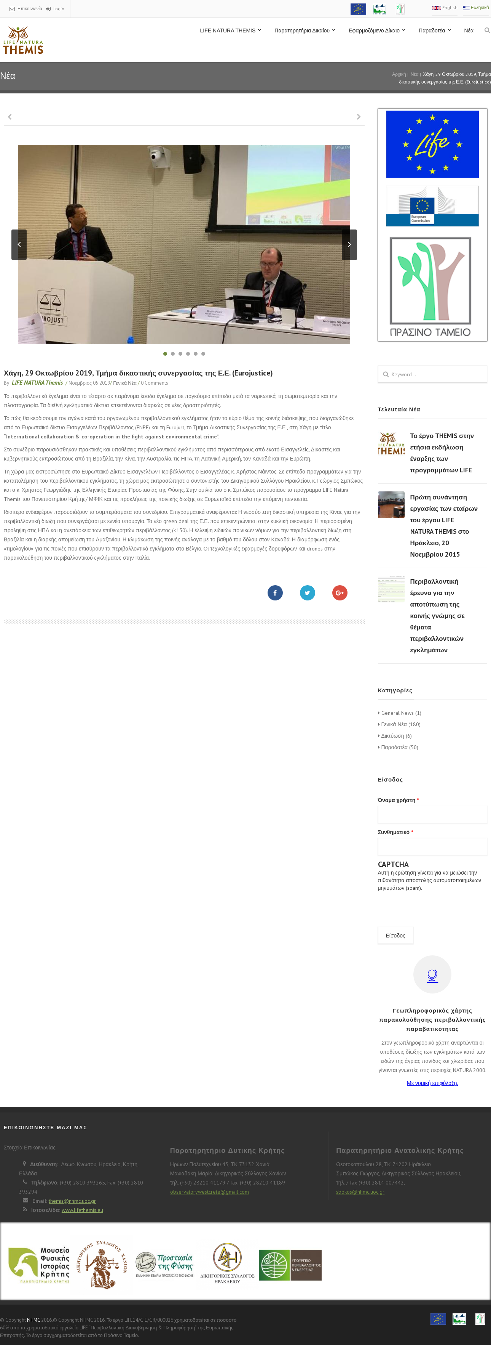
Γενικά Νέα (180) (399, 724)
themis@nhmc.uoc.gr (72, 1200)
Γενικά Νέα (125, 383)
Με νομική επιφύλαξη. (432, 1083)
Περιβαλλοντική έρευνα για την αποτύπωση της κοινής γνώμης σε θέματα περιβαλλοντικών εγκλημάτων (437, 615)
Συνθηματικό (395, 832)
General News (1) (399, 712)
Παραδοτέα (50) (398, 747)
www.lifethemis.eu (82, 1210)
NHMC (33, 1320)
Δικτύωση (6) (395, 735)
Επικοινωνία (30, 8)
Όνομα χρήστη (398, 800)
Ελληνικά (476, 7)
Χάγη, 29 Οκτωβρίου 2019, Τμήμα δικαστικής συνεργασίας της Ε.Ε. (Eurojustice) (138, 372)
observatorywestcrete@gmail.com (209, 1191)
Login (58, 8)
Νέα (468, 30)
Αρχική (399, 74)
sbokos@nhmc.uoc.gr (360, 1191)
